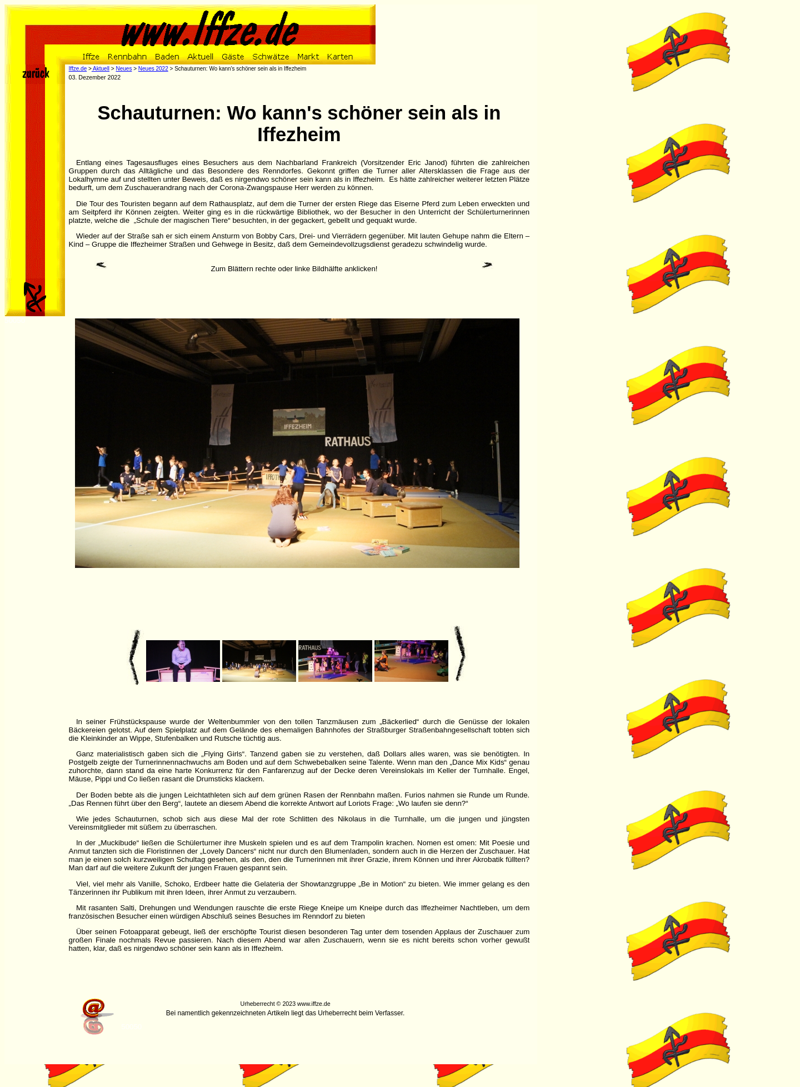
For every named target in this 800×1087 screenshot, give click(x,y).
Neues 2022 (153, 69)
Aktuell (100, 69)
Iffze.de (78, 69)
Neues (124, 69)
